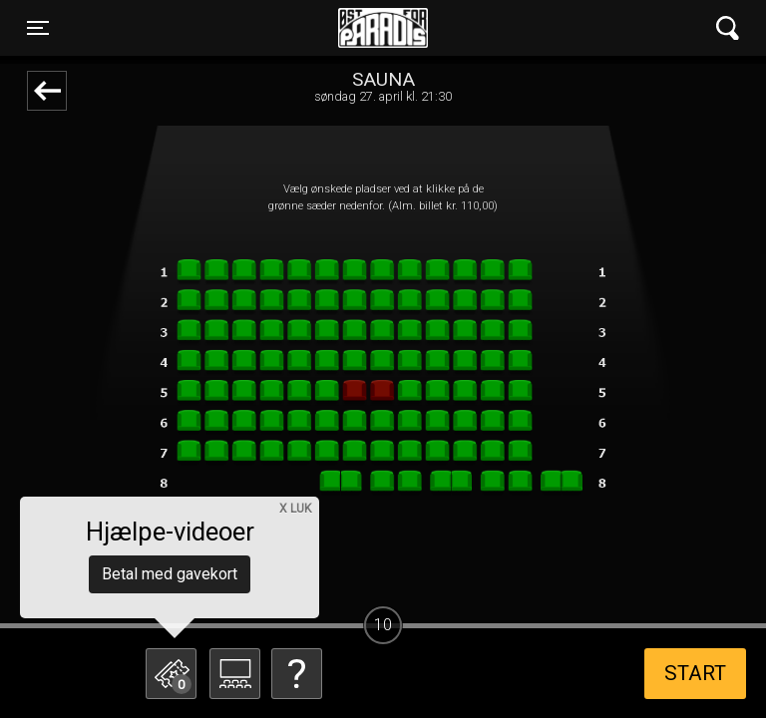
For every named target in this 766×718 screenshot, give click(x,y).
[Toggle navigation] (38, 28)
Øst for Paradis (383, 28)
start (695, 673)
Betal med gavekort (169, 573)
